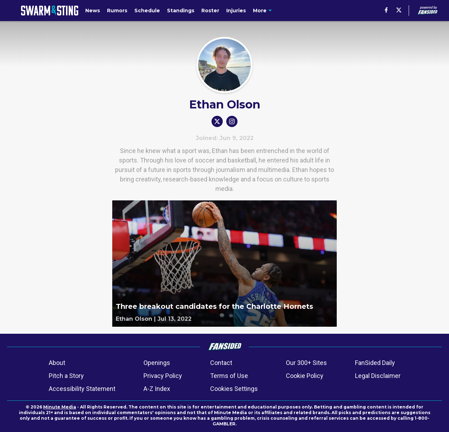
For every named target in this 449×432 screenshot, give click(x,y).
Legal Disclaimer (378, 375)
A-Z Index (156, 388)
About (57, 362)
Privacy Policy (162, 375)
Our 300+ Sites (306, 362)
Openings (156, 362)
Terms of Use (229, 375)
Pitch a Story (66, 375)
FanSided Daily (375, 362)
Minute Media (59, 407)
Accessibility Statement (82, 388)
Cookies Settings (234, 388)
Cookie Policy (304, 375)
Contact (221, 362)
